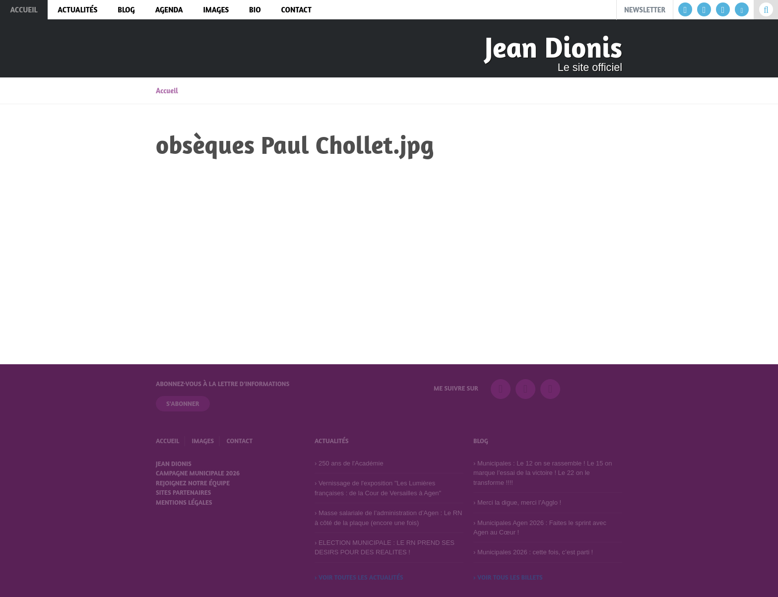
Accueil (167, 90)
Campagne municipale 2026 (198, 473)
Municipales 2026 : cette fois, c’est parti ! (535, 552)
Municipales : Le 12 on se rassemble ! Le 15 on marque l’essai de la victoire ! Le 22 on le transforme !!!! (542, 473)
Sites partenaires (183, 492)
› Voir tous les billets (508, 577)
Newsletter (644, 9)
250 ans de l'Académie (351, 463)
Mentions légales (184, 502)
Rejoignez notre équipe (193, 483)
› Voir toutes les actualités (359, 577)
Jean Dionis (553, 47)
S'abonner (182, 403)
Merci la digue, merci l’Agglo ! (519, 502)
